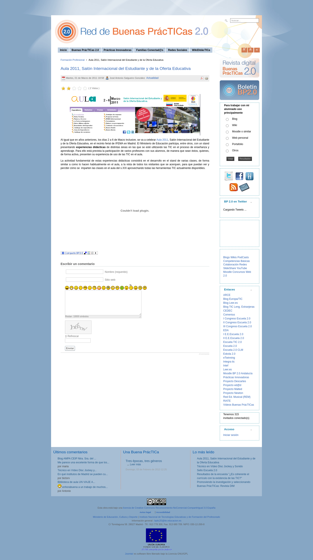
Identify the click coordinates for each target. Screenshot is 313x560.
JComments (204, 354)
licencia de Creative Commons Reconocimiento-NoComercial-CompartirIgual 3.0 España (169, 507)
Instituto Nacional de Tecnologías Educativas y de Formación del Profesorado (180, 517)
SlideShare (229, 268)
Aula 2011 (162, 139)
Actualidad (152, 77)
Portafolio (237, 144)
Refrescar (73, 336)
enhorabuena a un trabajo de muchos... (83, 487)
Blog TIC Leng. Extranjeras (239, 306)
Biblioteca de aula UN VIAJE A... (76, 482)
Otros (235, 150)
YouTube (242, 268)
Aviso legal (145, 512)
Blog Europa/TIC (233, 298)
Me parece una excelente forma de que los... (83, 462)
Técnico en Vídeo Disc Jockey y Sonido (220, 466)
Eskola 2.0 (229, 353)
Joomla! (129, 553)
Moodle (227, 271)
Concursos (239, 271)
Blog (234, 118)
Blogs (226, 257)
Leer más (135, 464)
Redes (243, 264)
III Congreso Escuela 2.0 (237, 326)
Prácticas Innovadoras (236, 377)
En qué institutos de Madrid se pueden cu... (83, 474)
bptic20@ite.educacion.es (167, 520)
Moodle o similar (241, 131)
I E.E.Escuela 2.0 (233, 334)
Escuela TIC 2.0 (232, 342)
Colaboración (231, 264)
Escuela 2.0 (230, 345)
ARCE (226, 295)
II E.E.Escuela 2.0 (233, 338)
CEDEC (227, 310)
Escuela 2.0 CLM (233, 349)
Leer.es (227, 369)
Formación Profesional (73, 60)
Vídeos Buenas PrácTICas (238, 404)
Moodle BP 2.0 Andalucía (238, 373)
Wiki (234, 125)
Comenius (229, 314)
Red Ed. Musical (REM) (236, 396)
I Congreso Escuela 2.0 (236, 318)
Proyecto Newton (233, 393)
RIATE (227, 400)
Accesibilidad (163, 512)
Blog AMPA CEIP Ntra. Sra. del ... (77, 458)
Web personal (240, 137)
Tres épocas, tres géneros (144, 461)
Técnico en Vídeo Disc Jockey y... (77, 470)
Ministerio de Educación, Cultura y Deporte (115, 517)
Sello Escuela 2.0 (207, 470)
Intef (225, 365)
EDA (226, 330)
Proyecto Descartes (234, 381)
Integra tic (229, 361)
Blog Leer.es (230, 302)
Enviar (70, 348)
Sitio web (110, 279)
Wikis (233, 257)
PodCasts (243, 257)
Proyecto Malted (232, 389)
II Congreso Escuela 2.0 (237, 322)
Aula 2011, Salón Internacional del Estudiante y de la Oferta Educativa (126, 68)
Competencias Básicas (236, 261)
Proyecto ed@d (232, 385)
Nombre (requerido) (116, 271)
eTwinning (229, 357)
